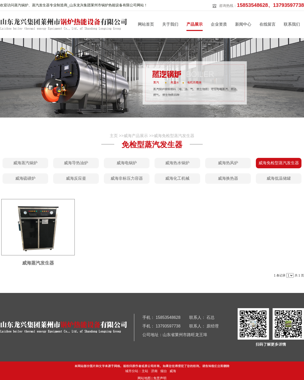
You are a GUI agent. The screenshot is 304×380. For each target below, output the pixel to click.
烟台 (163, 371)
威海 (172, 371)
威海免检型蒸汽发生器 (174, 136)
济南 (154, 371)
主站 (145, 371)
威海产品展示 (136, 136)
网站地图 (144, 378)
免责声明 (159, 378)
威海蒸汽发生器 (38, 263)
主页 (114, 136)
